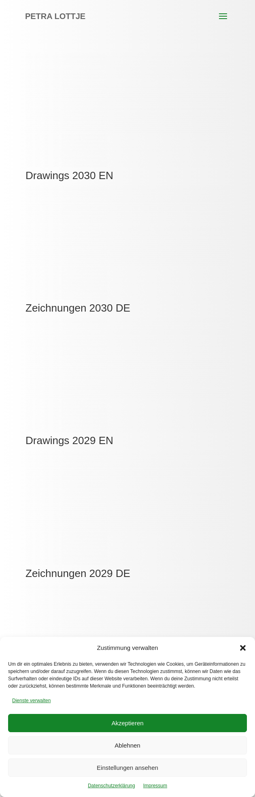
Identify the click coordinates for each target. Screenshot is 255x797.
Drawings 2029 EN (69, 440)
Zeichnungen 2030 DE (78, 308)
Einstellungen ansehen (127, 767)
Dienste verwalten (31, 700)
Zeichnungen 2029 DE (78, 573)
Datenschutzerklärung (111, 785)
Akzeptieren (127, 723)
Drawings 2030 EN (69, 175)
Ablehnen (127, 745)
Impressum (155, 785)
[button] (243, 648)
